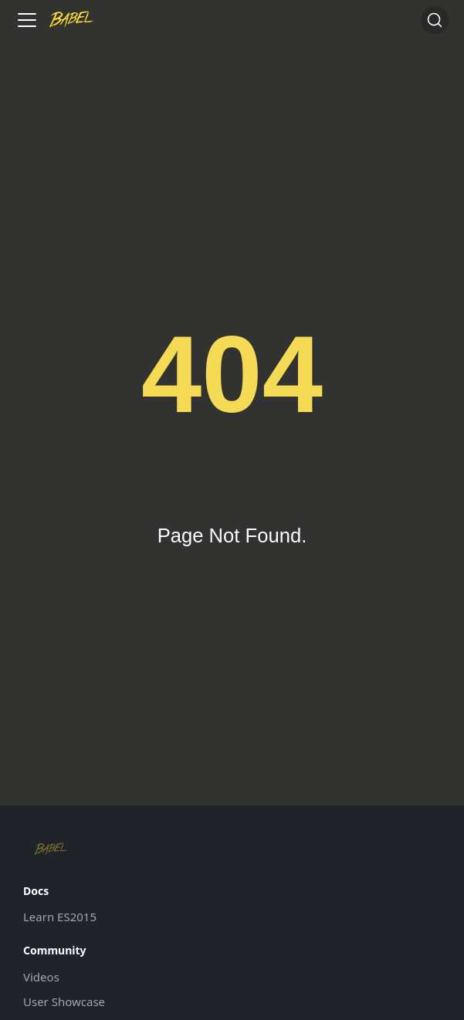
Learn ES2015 (60, 916)
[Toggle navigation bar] (27, 20)
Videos (41, 977)
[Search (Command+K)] (435, 20)
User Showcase (64, 1001)
